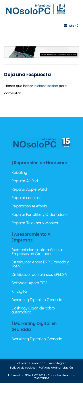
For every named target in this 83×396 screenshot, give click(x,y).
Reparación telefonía (29, 206)
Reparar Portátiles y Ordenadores (40, 214)
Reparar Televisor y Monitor (35, 222)
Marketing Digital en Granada (37, 299)
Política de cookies (22, 367)
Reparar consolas (26, 197)
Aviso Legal (56, 363)
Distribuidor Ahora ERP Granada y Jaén (40, 264)
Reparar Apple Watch (30, 189)
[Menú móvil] (71, 25)
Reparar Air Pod (25, 180)
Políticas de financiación (56, 367)
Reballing (19, 172)
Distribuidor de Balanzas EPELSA (39, 274)
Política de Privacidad (31, 363)
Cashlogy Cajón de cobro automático (33, 310)
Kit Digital (19, 291)
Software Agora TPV (29, 282)
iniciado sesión (46, 85)
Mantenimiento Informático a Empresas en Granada (37, 251)
